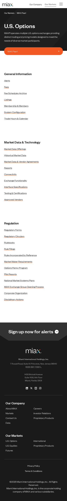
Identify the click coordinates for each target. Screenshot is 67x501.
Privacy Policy (33, 465)
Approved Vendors (13, 199)
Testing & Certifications (15, 193)
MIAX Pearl (21, 12)
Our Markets (50, 4)
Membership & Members (16, 105)
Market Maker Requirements (18, 261)
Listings (8, 99)
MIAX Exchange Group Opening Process (24, 286)
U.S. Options (11, 440)
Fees (6, 86)
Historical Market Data (15, 155)
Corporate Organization (15, 293)
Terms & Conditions (33, 470)
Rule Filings (9, 248)
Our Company (36, 4)
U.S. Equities (11, 445)
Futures (9, 450)
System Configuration (14, 112)
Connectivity (10, 174)
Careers (38, 408)
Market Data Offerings (15, 148)
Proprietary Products (44, 417)
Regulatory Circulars (14, 236)
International (40, 440)
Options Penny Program (16, 267)
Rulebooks (9, 242)
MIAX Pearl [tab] (13, 51)
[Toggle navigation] (61, 4)
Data (8, 422)
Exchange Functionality (15, 180)
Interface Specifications (15, 186)
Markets (10, 413)
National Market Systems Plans (19, 280)
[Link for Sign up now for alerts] (33, 331)
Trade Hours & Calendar (16, 118)
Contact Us (11, 417)
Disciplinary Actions (14, 299)
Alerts (7, 80)
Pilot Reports (10, 274)
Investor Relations (42, 413)
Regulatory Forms (13, 229)
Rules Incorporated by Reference (20, 255)
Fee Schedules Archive (15, 93)
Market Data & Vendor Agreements (21, 161)
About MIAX (11, 408)
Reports (8, 167)
